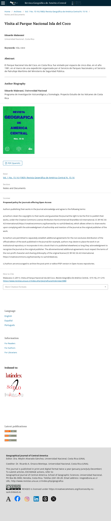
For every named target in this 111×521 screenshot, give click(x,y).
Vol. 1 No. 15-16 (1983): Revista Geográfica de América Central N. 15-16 (56, 11)
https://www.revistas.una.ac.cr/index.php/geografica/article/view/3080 (34, 280)
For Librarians (11, 352)
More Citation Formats (15, 287)
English (8, 316)
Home (7, 11)
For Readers (10, 343)
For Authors (10, 348)
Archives (17, 11)
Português (10, 325)
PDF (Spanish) (13, 163)
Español (9, 320)
